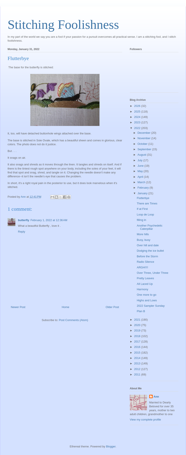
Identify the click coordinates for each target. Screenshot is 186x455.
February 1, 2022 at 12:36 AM (48, 220)
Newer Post (18, 307)
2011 (137, 374)
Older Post (112, 307)
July (140, 160)
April (141, 176)
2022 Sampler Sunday (151, 305)
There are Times (147, 203)
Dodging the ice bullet (150, 250)
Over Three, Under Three (152, 272)
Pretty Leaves (145, 278)
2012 (137, 369)
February (144, 187)
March (142, 182)
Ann (156, 396)
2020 (137, 325)
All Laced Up (145, 283)
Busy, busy (143, 239)
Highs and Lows (147, 300)
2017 (137, 341)
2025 (137, 111)
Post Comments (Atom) (73, 320)
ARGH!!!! (142, 267)
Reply (21, 231)
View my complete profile (145, 419)
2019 (137, 330)
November (144, 138)
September (145, 149)
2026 (137, 106)
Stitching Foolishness (63, 24)
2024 (137, 117)
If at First (142, 208)
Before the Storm (147, 256)
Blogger (110, 446)
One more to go (146, 294)
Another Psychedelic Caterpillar (149, 227)
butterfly (23, 220)
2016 (137, 347)
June (141, 165)
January (143, 193)
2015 (137, 352)
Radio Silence (145, 261)
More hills (143, 234)
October (143, 143)
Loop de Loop (145, 214)
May (141, 171)
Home (65, 307)
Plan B (141, 311)
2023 (137, 122)
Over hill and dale (148, 245)
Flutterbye (143, 198)
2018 (137, 336)
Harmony (142, 289)
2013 (137, 363)
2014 (137, 358)
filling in (141, 220)
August (142, 154)
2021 (137, 319)
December (144, 132)
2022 (137, 128)
